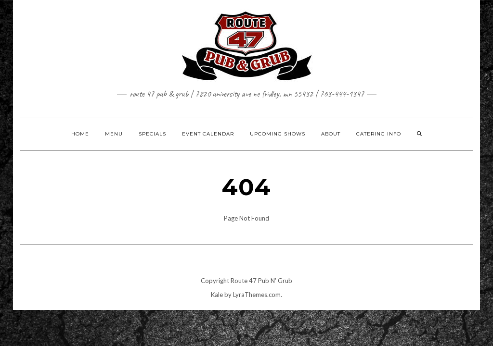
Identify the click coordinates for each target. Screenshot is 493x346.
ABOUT (330, 134)
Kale (217, 294)
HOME (80, 134)
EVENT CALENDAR (208, 134)
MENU (114, 134)
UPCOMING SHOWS (277, 134)
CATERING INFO (378, 134)
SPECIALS (152, 134)
